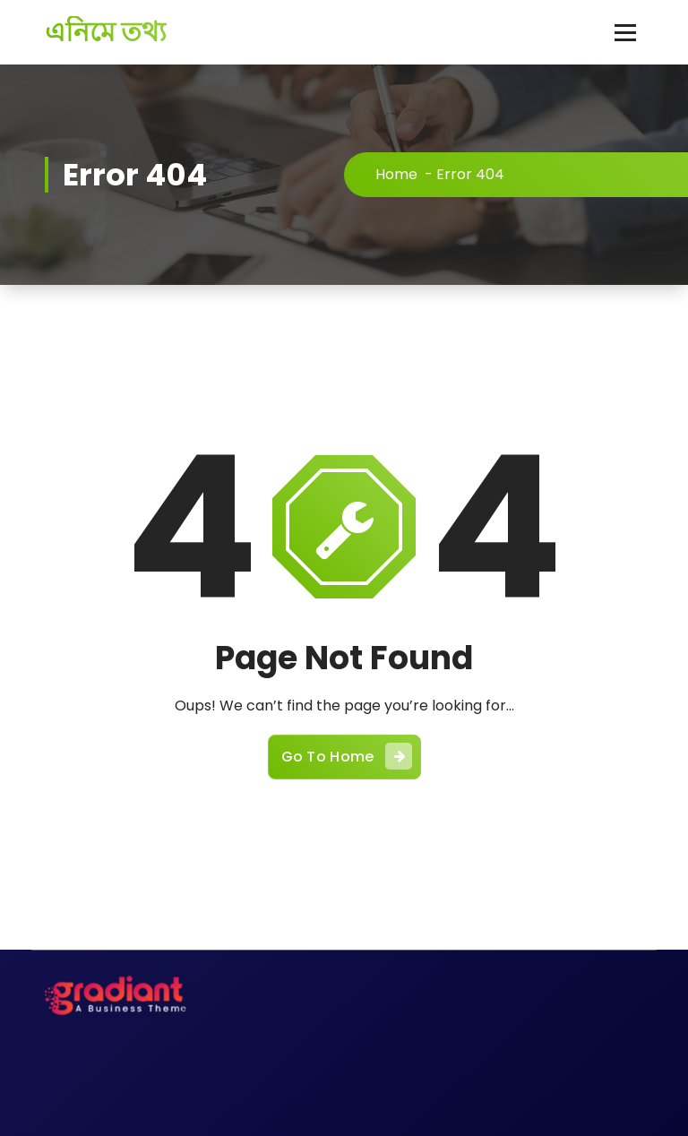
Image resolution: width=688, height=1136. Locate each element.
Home (396, 174)
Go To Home (346, 756)
